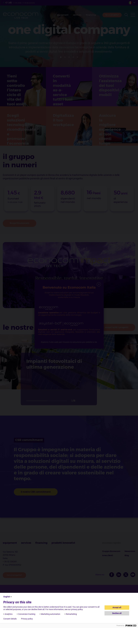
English (7, 597)
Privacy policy (27, 619)
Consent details (10, 619)
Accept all (117, 607)
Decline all (117, 613)
